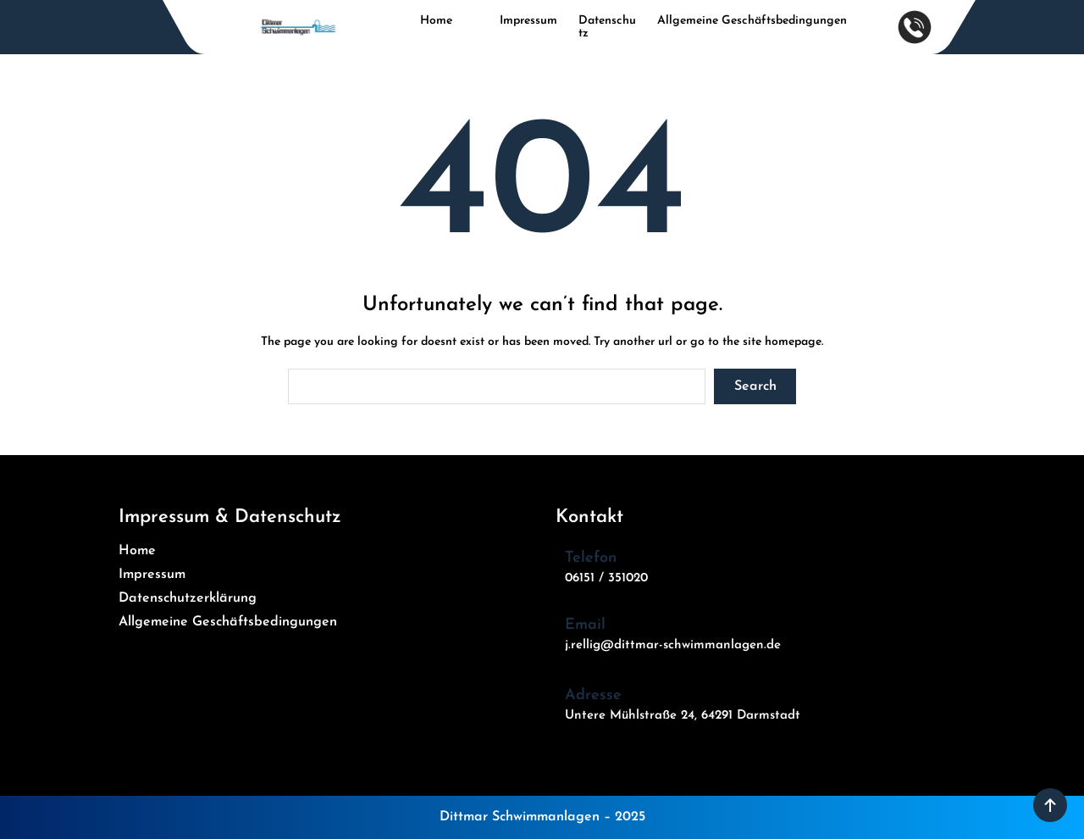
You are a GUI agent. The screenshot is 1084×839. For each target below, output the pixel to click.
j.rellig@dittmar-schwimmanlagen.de (673, 645)
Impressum (528, 20)
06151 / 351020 (606, 578)
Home (436, 20)
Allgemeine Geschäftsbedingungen (752, 20)
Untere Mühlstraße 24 (629, 715)
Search (755, 386)
